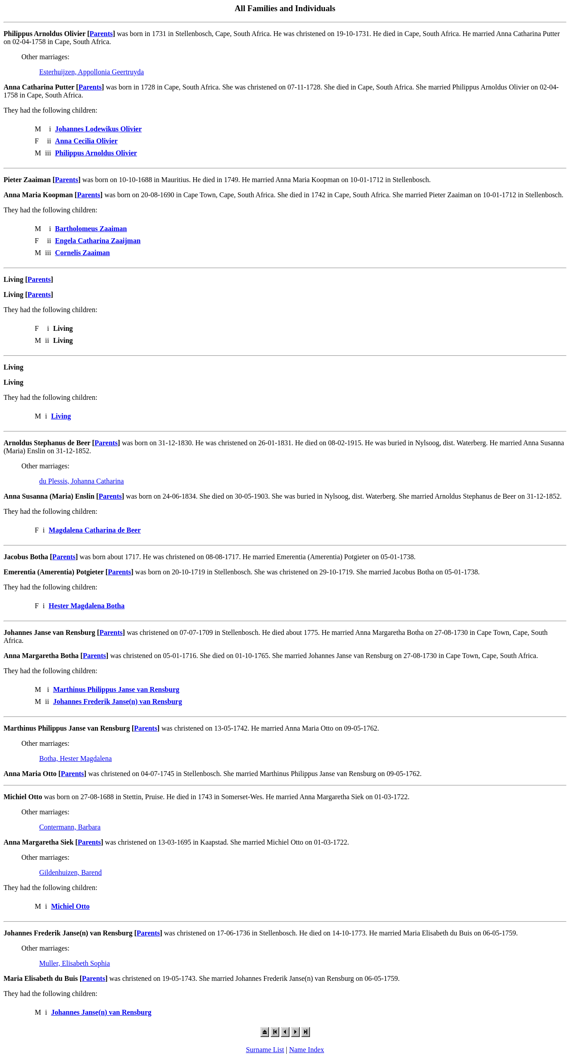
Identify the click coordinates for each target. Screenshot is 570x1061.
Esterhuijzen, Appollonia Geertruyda (91, 72)
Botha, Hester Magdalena (75, 758)
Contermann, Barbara (70, 827)
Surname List (265, 1049)
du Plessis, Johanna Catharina (81, 481)
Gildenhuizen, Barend (70, 872)
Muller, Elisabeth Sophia (74, 963)
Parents (101, 33)
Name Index (306, 1049)
